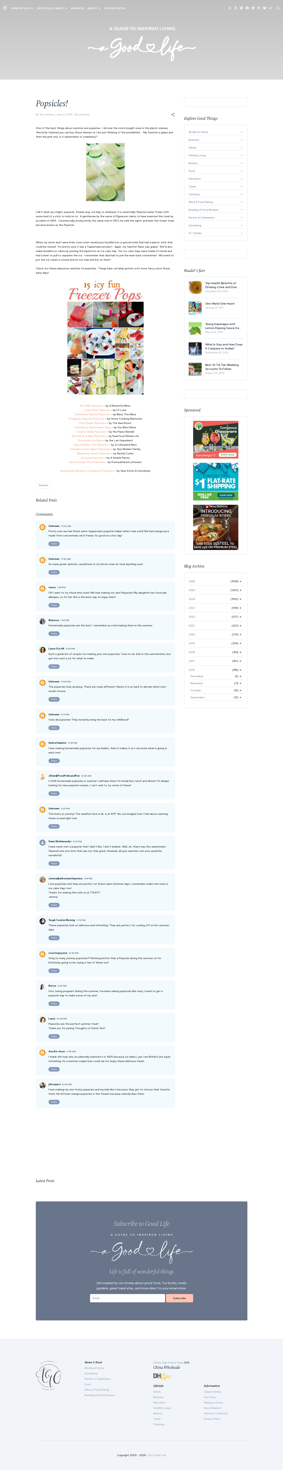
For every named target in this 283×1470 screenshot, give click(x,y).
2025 (192, 590)
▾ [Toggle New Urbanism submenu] (66, 8)
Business (77, 8)
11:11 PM (65, 714)
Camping (194, 194)
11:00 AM (66, 526)
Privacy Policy (212, 1418)
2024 (192, 599)
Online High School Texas (168, 1362)
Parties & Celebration (201, 217)
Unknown (53, 526)
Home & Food (20, 8)
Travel (192, 186)
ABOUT (92, 8)
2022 (192, 616)
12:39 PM (73, 953)
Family (192, 147)
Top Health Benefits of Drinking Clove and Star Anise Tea (221, 285)
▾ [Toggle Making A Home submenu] (32, 8)
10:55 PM (62, 1018)
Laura (51, 1018)
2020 (192, 634)
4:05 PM (62, 985)
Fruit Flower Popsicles (92, 423)
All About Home (198, 132)
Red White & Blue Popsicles (89, 436)
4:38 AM (71, 1051)
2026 (192, 581)
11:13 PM (81, 920)
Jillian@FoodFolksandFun (64, 775)
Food (192, 171)
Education (195, 178)
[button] (173, 114)
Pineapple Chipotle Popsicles (86, 418)
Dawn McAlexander (60, 841)
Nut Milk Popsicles (91, 405)
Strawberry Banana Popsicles (92, 414)
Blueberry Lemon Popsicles (93, 453)
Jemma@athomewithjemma (65, 878)
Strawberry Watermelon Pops (93, 427)
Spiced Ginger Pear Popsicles (87, 462)
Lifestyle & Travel (50, 8)
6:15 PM (77, 841)
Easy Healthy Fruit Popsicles (91, 444)
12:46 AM (86, 775)
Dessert (43, 485)
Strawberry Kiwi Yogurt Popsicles (90, 449)
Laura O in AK (56, 648)
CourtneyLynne (57, 953)
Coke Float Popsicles (97, 410)
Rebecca (53, 620)
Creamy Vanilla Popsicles (91, 431)
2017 (192, 661)
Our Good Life (157, 1455)
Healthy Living (197, 155)
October (195, 690)
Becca (52, 985)
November (196, 683)
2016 (192, 670)
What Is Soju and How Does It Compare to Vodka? (224, 346)
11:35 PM (72, 743)
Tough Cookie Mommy (61, 920)
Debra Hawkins (57, 742)
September (197, 697)
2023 (192, 607)
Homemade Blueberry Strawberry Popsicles (87, 470)
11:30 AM (66, 559)
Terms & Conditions (216, 1413)
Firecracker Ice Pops (90, 440)
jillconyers (54, 1084)
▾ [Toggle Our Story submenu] (99, 8)
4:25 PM (65, 808)
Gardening (195, 225)
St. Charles (195, 233)
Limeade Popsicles (92, 457)
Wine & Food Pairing (201, 202)
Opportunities (115, 8)
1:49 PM (88, 878)
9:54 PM (70, 648)
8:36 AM (67, 1084)
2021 (192, 625)
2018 (192, 652)
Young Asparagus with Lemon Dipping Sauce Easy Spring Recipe (223, 326)
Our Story (210, 1397)
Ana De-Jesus (56, 1051)
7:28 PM (61, 587)
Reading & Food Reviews (204, 209)
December (196, 676)
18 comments (82, 114)
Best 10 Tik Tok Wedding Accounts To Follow (222, 367)
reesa (52, 587)
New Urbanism (213, 1408)
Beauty (193, 163)
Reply (54, 543)
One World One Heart (220, 303)
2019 (192, 643)
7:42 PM (64, 620)
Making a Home (213, 1402)
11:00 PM (66, 681)
